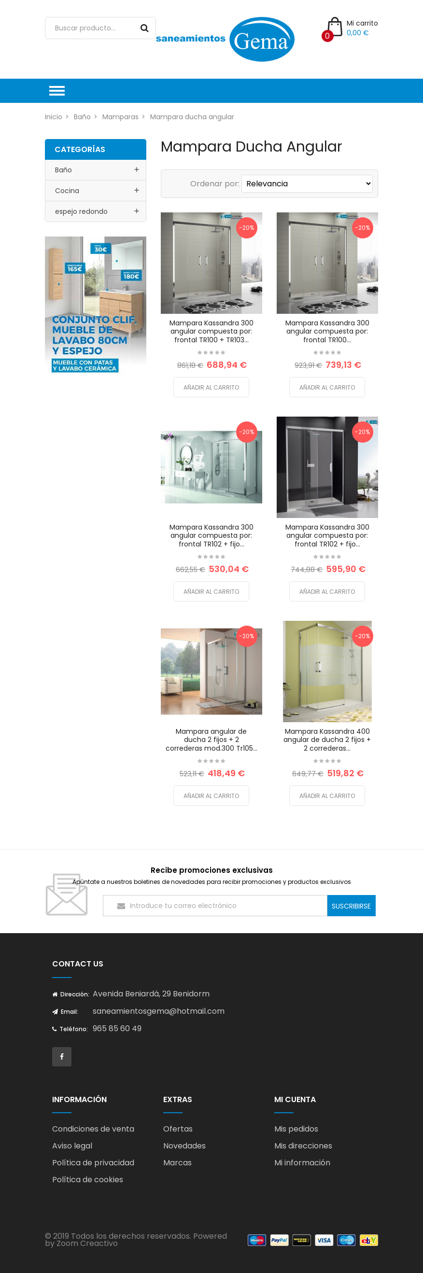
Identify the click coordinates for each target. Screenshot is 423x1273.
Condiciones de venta (93, 1128)
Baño (63, 170)
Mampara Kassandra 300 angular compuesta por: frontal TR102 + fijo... (211, 535)
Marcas (177, 1162)
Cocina (67, 191)
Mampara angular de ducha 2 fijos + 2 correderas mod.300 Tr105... (211, 740)
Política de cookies (87, 1179)
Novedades (184, 1145)
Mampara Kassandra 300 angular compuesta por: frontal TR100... (327, 331)
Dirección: (70, 994)
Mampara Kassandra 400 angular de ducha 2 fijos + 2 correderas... (327, 740)
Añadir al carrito (211, 387)
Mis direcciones (303, 1145)
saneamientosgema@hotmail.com (159, 1011)
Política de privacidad (93, 1162)
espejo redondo (81, 211)
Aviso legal (72, 1145)
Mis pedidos (296, 1128)
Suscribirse (351, 906)
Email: (65, 1011)
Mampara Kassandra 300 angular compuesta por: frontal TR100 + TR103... (211, 331)
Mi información (302, 1162)
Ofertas (178, 1128)
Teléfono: (70, 1029)
